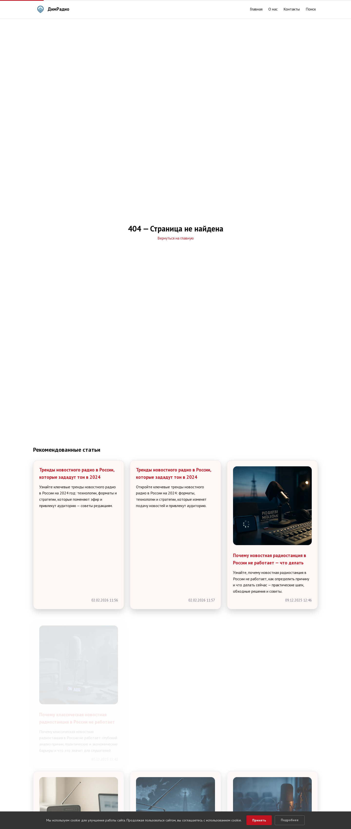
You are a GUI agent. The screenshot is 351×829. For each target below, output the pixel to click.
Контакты (291, 9)
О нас (273, 9)
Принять (259, 820)
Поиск (311, 9)
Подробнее (290, 820)
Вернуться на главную (175, 238)
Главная (256, 9)
